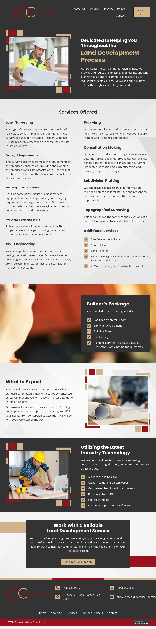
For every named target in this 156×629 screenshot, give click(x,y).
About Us (56, 613)
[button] (142, 12)
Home (42, 613)
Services (72, 613)
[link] (80, 8)
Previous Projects (92, 613)
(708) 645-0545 (71, 587)
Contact (112, 613)
